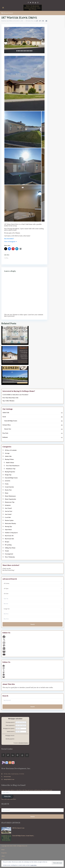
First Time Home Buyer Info (10, 397)
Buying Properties (10, 471)
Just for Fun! (8, 511)
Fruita (6, 484)
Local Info (8, 517)
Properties (4, 853)
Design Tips (8, 474)
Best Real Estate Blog (8, 570)
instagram (36, 20)
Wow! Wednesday (10, 557)
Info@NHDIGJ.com (9, 779)
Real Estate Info (9, 538)
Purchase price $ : (10, 722)
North (4, 416)
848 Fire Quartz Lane (18, 828)
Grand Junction (9, 487)
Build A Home (10, 462)
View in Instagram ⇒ (10, 241)
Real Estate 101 (9, 535)
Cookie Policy (33, 865)
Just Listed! (8, 514)
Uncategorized (9, 554)
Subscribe (7, 796)
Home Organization (10, 499)
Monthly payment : (10, 739)
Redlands (5, 437)
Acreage (7, 453)
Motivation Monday (10, 523)
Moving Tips (8, 526)
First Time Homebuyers (12, 465)
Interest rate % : (11, 731)
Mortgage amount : (10, 735)
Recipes (7, 541)
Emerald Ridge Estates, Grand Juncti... (23, 835)
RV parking (8, 545)
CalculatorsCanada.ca (24, 743)
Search (33, 624)
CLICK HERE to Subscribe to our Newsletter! (15, 394)
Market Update (9, 520)
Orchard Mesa (7, 425)
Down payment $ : (10, 725)
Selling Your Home (10, 548)
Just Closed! (8, 508)
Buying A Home (9, 459)
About (3, 856)
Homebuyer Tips (10, 468)
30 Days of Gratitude (11, 450)
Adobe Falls (6, 412)
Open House (8, 529)
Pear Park (5, 433)
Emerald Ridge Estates (10, 420)
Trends (7, 551)
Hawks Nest (30, 20)
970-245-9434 (7, 776)
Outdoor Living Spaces (11, 532)
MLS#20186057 (9, 238)
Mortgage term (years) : (9, 728)
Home (6, 493)
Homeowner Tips (9, 502)
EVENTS (7, 481)
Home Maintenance (10, 496)
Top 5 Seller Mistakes (8, 400)
